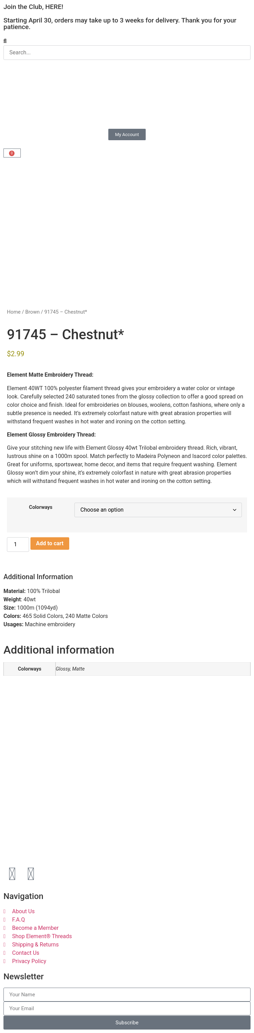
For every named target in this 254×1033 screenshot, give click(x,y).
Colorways (41, 507)
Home (14, 312)
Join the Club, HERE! (33, 7)
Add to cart (50, 543)
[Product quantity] (18, 544)
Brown (32, 312)
